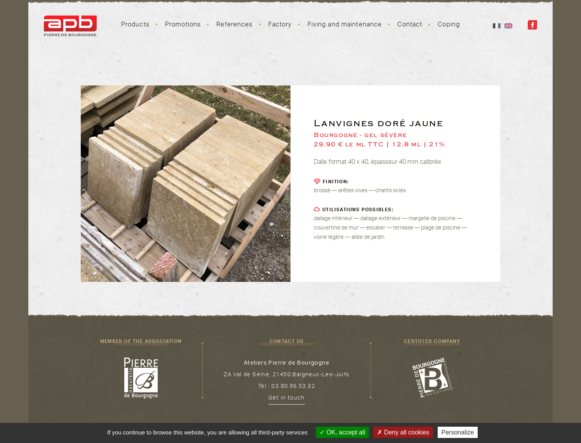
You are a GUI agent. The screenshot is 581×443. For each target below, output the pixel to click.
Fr (497, 25)
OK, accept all (342, 432)
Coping (449, 25)
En (508, 25)
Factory (280, 25)
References (234, 25)
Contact (409, 25)
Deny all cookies (403, 432)
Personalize (458, 432)
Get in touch (286, 398)
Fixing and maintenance (345, 25)
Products (135, 25)
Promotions (183, 25)
